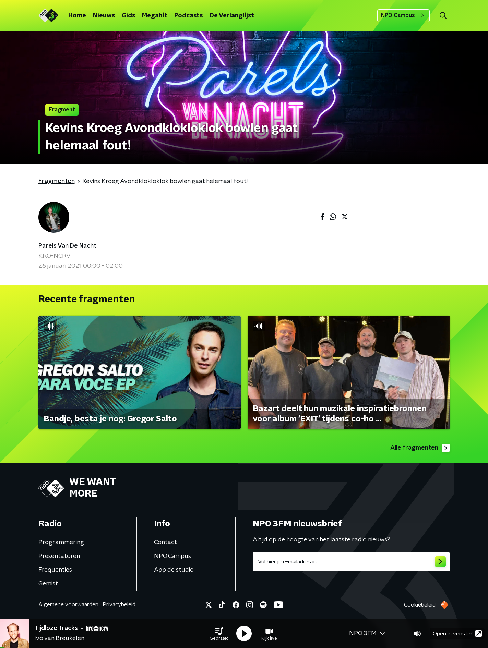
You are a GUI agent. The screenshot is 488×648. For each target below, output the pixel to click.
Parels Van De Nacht (67, 246)
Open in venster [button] (457, 633)
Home (77, 16)
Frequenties (55, 570)
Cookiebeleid (420, 605)
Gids (128, 16)
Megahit (154, 16)
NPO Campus (403, 15)
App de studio (174, 570)
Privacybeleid (119, 604)
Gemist (48, 583)
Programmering (61, 542)
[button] (219, 634)
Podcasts (188, 16)
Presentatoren (59, 556)
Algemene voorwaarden (68, 604)
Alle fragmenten (420, 448)
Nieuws (104, 16)
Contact (165, 542)
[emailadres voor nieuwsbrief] (351, 561)
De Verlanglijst (232, 16)
